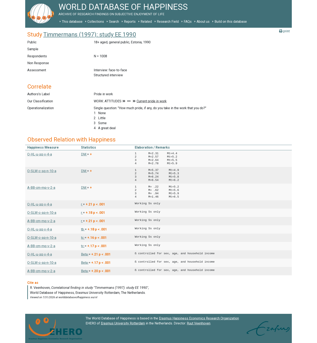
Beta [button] (85, 254)
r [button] (82, 204)
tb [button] (83, 229)
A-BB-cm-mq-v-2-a (41, 188)
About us (203, 22)
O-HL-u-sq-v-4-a (39, 154)
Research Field (168, 22)
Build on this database (231, 22)
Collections (95, 22)
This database (72, 22)
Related (146, 22)
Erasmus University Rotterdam (123, 323)
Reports (130, 22)
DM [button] (84, 154)
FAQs (188, 22)
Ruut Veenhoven (198, 323)
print (284, 31)
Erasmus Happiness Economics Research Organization (199, 318)
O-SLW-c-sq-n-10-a (41, 171)
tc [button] (83, 238)
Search (114, 22)
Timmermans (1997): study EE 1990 (89, 34)
